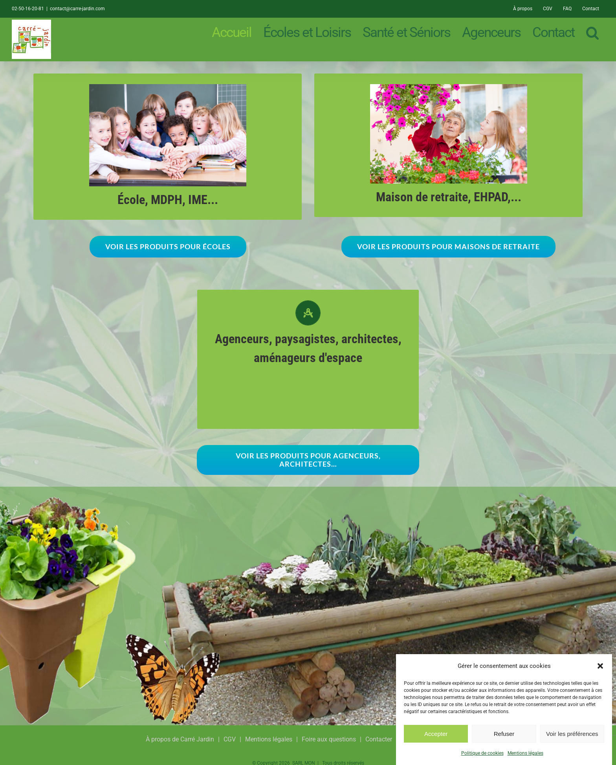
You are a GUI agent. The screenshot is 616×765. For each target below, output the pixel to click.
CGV (230, 739)
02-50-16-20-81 (28, 8)
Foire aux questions (329, 739)
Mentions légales (525, 753)
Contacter (378, 739)
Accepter (435, 733)
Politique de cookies (482, 753)
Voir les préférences (572, 733)
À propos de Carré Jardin (180, 739)
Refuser (504, 733)
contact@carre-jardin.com (77, 8)
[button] (600, 666)
